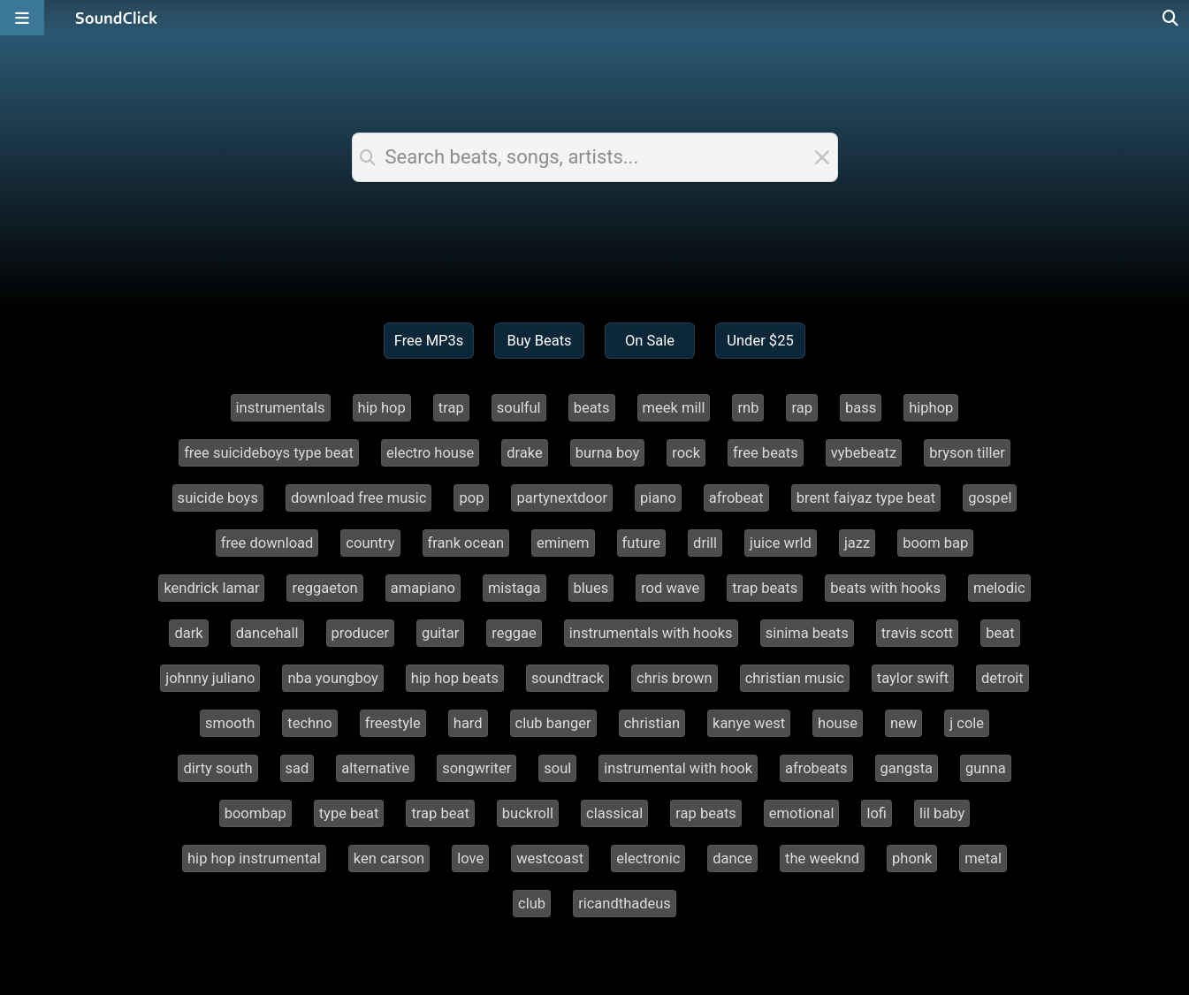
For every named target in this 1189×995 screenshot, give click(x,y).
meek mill (674, 407)
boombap (255, 813)
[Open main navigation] (22, 17)
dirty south (217, 768)
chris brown (674, 678)
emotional (802, 813)
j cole (966, 723)
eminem (563, 543)
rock (686, 452)
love (470, 858)
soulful (519, 407)
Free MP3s (429, 340)
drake (525, 452)
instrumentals (280, 407)
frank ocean (466, 543)
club (531, 903)
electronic (648, 858)
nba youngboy (332, 678)
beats (592, 407)
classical (614, 813)
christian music (794, 678)
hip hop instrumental (254, 858)
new (903, 723)
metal (983, 858)
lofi (876, 813)
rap (801, 407)
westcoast (549, 858)
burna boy (607, 452)
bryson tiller (967, 452)
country (370, 543)
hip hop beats (455, 678)
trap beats (764, 588)
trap (451, 407)
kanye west (749, 723)
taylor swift (913, 678)
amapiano (423, 588)
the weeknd (822, 858)
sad (297, 768)
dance (732, 858)
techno (309, 723)
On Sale (650, 340)
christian (652, 723)
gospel (989, 498)
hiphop (931, 407)
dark (188, 633)
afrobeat (736, 498)
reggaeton (324, 588)
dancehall (267, 633)
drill (705, 543)
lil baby (941, 813)
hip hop (382, 407)
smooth (230, 723)
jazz (857, 543)
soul (557, 768)
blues (591, 588)
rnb (747, 407)
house (837, 723)
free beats (765, 452)
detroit (1002, 678)
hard (468, 723)
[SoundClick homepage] (116, 17)
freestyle (393, 723)
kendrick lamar (211, 588)
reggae (514, 633)
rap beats (705, 813)
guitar (440, 633)
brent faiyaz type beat (865, 498)
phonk (912, 858)
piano (658, 498)
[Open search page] (1171, 17)
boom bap (935, 543)
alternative (375, 768)
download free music (359, 498)
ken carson (389, 858)
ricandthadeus (624, 903)
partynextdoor (561, 498)
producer (360, 633)
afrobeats (816, 768)
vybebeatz (863, 452)
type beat (349, 813)
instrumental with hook (678, 768)
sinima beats (807, 633)
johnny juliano (210, 678)
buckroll (527, 813)
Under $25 (760, 340)
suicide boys (218, 498)
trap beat (440, 813)
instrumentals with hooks (651, 633)
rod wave (670, 588)
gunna (985, 768)
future (641, 543)
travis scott (917, 633)
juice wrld (781, 543)
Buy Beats (539, 340)
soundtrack (567, 678)
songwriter (476, 768)
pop (471, 498)
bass (860, 407)
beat (1000, 633)
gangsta (907, 768)
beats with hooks (885, 588)
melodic (999, 588)
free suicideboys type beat (269, 452)
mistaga (514, 588)
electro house (430, 452)
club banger (553, 723)
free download (267, 543)
